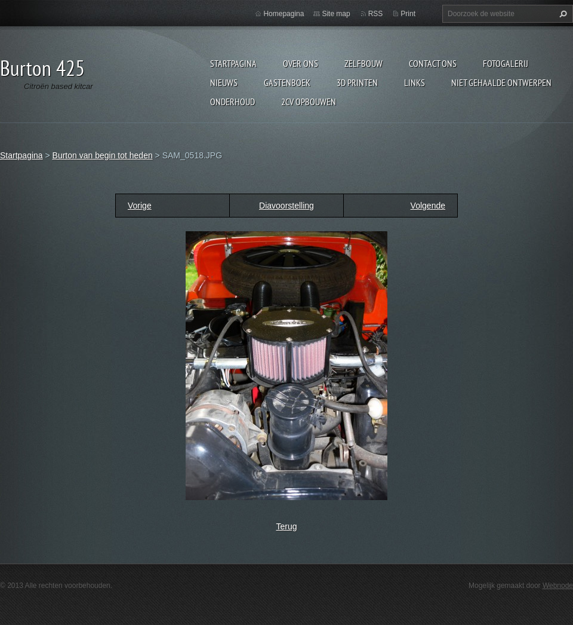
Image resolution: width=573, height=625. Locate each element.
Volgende (428, 205)
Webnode (558, 585)
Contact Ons (433, 63)
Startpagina (233, 63)
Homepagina (283, 14)
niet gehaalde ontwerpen (501, 82)
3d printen (357, 82)
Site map (336, 14)
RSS (375, 14)
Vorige (140, 205)
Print (408, 14)
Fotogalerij (505, 63)
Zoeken (562, 14)
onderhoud (232, 102)
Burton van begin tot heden (103, 155)
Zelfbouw (363, 63)
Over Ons (300, 63)
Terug (286, 526)
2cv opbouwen (308, 102)
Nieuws (224, 82)
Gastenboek (287, 82)
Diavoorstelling (286, 205)
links (414, 82)
